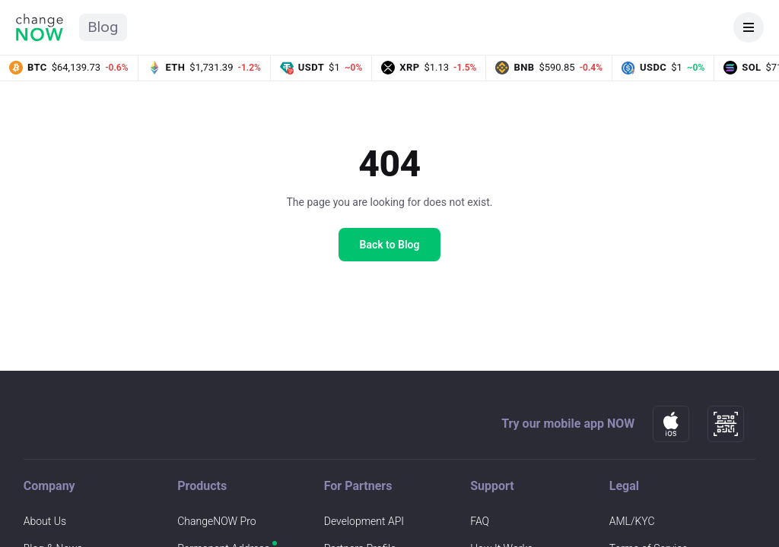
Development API (364, 521)
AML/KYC (632, 521)
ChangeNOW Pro (216, 521)
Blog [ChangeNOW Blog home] (103, 27)
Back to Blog (390, 245)
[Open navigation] (748, 27)
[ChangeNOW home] (39, 27)
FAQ (479, 521)
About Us (45, 521)
